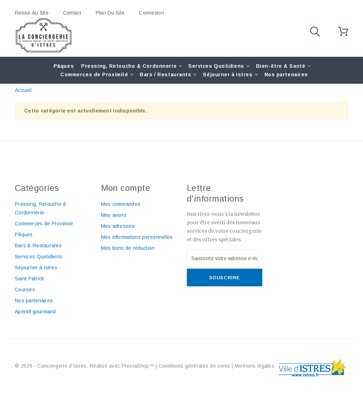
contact (72, 13)
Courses (25, 289)
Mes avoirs (114, 215)
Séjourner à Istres (227, 74)
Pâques (64, 66)
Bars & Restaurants (38, 245)
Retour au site (32, 13)
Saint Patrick (29, 278)
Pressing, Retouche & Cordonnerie (129, 66)
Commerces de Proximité (94, 74)
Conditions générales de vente (194, 366)
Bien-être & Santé (281, 66)
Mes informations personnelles (137, 237)
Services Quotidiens (216, 66)
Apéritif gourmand (35, 311)
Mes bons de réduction (128, 248)
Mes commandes (121, 204)
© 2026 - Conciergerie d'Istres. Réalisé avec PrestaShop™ (85, 366)
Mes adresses (118, 226)
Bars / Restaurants (165, 74)
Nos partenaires (286, 74)
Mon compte (126, 188)
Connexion (151, 13)
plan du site (110, 13)
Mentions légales (254, 366)
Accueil (23, 90)
